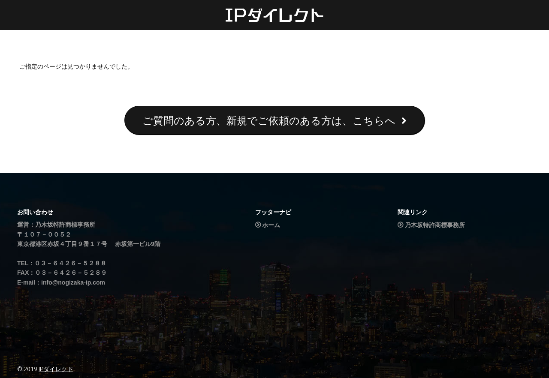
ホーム (271, 225)
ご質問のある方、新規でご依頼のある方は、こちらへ (274, 120)
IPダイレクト (56, 369)
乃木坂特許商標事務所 (435, 225)
